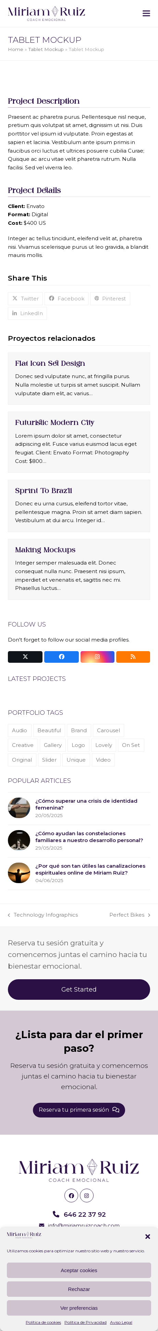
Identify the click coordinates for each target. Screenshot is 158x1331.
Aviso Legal (121, 1322)
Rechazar (79, 1289)
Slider (49, 760)
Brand (79, 730)
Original (22, 760)
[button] (147, 1236)
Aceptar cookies (79, 1270)
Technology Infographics (43, 915)
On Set (131, 745)
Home (15, 49)
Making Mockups (45, 550)
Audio (19, 730)
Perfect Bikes (129, 915)
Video (103, 760)
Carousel (108, 730)
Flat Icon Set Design (50, 363)
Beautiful (49, 730)
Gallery (53, 745)
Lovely (103, 745)
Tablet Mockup (46, 49)
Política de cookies (43, 1322)
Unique (76, 760)
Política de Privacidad (85, 1322)
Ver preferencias (79, 1308)
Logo (78, 745)
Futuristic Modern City (54, 422)
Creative (23, 745)
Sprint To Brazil (43, 490)
